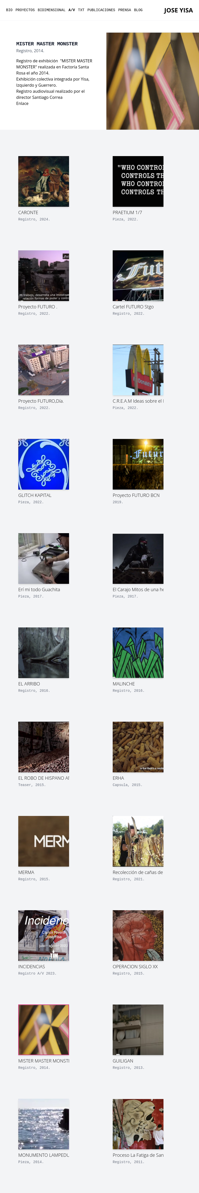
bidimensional (51, 10)
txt (81, 10)
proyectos (25, 10)
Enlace (22, 103)
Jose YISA (178, 10)
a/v (72, 10)
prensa (124, 10)
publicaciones (101, 10)
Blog (138, 10)
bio (9, 10)
